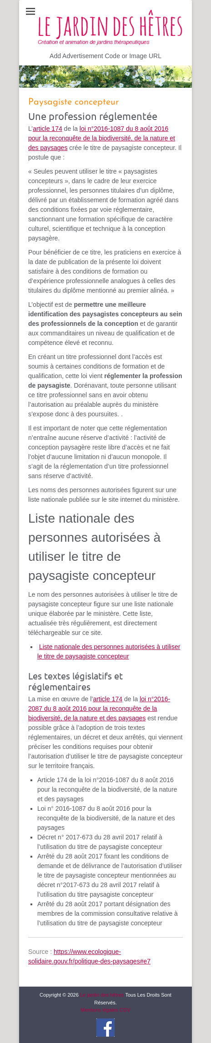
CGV (125, 1010)
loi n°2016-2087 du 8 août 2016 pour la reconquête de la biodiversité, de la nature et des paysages (99, 708)
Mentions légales (99, 1010)
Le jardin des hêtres (102, 995)
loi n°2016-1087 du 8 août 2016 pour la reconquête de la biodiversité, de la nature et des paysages (101, 138)
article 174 (47, 128)
